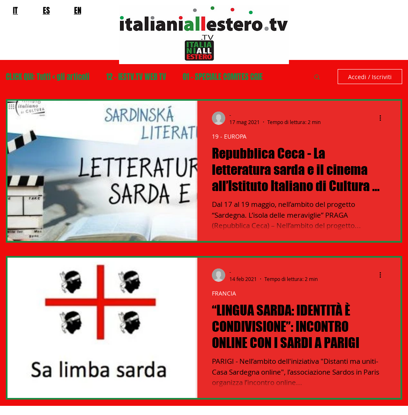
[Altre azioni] (383, 118)
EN (77, 10)
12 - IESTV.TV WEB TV (136, 76)
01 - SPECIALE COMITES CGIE (223, 76)
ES (46, 10)
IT (15, 10)
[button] (317, 77)
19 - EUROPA (229, 136)
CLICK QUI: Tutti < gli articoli (48, 76)
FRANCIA (224, 293)
